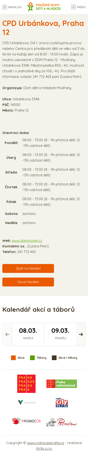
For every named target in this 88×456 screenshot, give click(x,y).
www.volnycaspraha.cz (45, 443)
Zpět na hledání (28, 268)
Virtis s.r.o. (44, 448)
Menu (81, 7)
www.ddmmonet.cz (27, 240)
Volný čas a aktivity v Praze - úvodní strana (44, 9)
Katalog (15, 7)
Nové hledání (28, 282)
